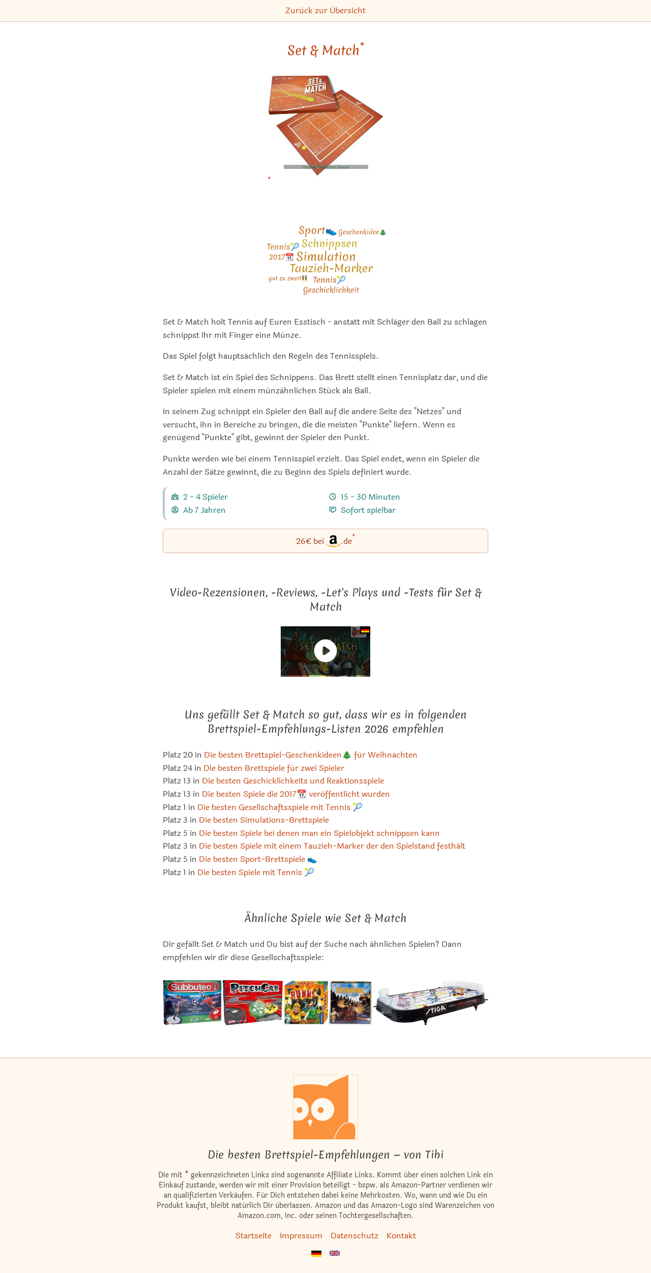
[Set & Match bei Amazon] (325, 132)
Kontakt (401, 1235)
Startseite (253, 1235)
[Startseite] (325, 1107)
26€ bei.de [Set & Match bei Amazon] (326, 540)
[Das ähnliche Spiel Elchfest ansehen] (350, 1002)
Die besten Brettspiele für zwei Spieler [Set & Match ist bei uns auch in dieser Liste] (273, 768)
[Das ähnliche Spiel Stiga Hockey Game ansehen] (430, 1002)
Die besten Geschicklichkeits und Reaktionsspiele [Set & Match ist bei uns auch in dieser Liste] (293, 780)
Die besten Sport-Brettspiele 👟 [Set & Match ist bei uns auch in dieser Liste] (258, 859)
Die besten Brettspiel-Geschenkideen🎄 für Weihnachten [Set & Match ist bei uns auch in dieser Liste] (311, 754)
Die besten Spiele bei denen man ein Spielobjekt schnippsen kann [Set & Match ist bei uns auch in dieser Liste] (319, 833)
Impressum (301, 1235)
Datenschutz (354, 1235)
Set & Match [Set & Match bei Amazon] (325, 50)
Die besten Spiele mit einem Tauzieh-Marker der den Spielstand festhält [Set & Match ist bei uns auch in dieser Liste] (332, 846)
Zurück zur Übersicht (325, 10)
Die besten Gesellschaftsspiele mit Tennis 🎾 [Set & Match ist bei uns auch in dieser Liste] (280, 807)
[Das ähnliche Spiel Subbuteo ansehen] (192, 1002)
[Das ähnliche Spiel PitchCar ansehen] (253, 1002)
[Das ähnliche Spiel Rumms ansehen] (306, 1002)
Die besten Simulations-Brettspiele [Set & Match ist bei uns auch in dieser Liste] (264, 820)
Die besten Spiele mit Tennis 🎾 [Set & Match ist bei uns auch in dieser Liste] (255, 872)
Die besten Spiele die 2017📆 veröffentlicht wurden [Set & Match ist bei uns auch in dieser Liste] (296, 794)
